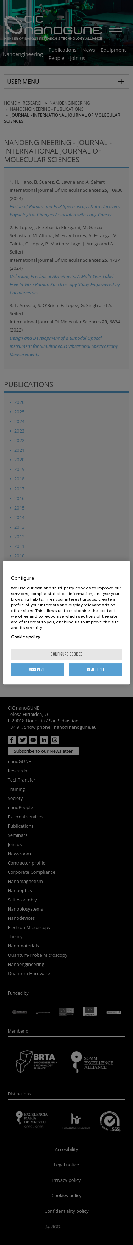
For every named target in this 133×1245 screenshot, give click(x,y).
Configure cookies (67, 654)
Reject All (95, 669)
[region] (66, 623)
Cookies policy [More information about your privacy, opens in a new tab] (25, 637)
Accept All (37, 669)
